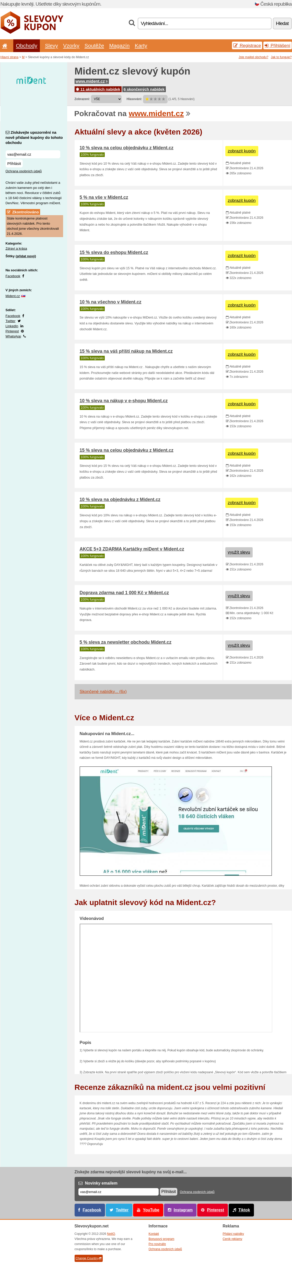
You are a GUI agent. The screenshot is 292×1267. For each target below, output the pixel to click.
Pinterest (12, 331)
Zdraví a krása (16, 248)
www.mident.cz (92, 81)
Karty (141, 45)
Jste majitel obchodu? (253, 57)
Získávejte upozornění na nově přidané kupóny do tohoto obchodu (34, 137)
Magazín (119, 45)
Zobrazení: (82, 99)
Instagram (183, 1210)
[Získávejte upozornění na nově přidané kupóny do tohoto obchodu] (33, 154)
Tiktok (244, 1210)
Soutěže (94, 45)
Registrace (247, 45)
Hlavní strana (10, 57)
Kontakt (154, 1234)
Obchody (26, 45)
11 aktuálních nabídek (98, 89)
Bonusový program (161, 1239)
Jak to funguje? (281, 57)
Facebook (13, 276)
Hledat (282, 23)
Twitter (11, 321)
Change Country (89, 1258)
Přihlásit (14, 163)
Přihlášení (277, 45)
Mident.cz (13, 296)
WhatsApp (13, 336)
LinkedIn (12, 326)
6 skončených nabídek (144, 89)
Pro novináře (157, 1244)
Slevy (51, 45)
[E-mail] (118, 1192)
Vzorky (71, 45)
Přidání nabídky (233, 1234)
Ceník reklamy (232, 1239)
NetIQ (111, 1234)
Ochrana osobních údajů (24, 171)
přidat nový (26, 256)
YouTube (151, 1210)
